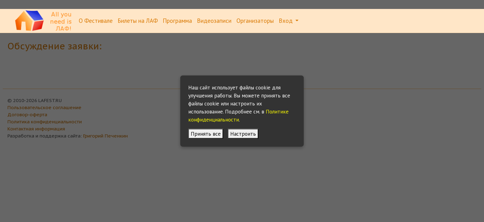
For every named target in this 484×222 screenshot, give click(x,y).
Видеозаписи (214, 20)
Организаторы (255, 20)
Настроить (243, 133)
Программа (177, 20)
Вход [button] (286, 20)
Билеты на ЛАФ (138, 20)
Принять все (206, 133)
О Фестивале (96, 20)
